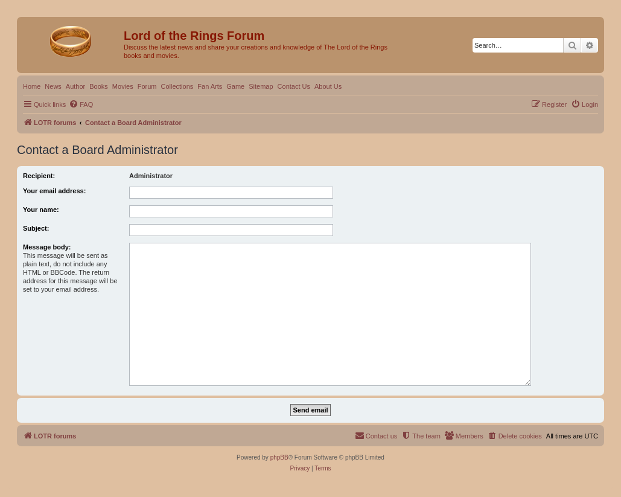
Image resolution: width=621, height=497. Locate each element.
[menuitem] (81, 104)
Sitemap (261, 86)
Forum (147, 86)
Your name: (41, 209)
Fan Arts (209, 86)
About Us (328, 86)
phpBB (279, 457)
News (53, 86)
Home (31, 86)
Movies (122, 86)
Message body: (47, 247)
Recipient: (39, 175)
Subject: (36, 228)
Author (75, 86)
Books (98, 86)
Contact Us (294, 86)
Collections (177, 86)
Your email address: (54, 190)
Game (235, 86)
